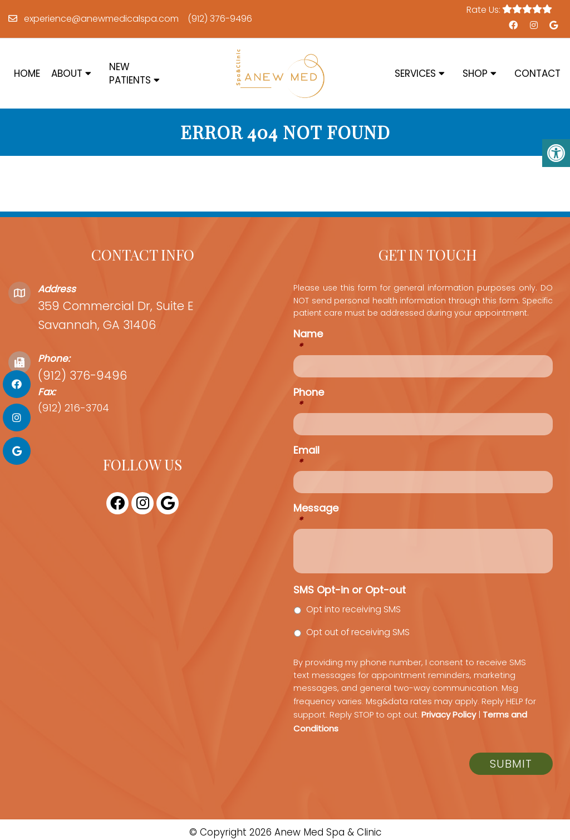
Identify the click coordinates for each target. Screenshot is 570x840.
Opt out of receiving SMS (358, 632)
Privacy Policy (448, 714)
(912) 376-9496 (220, 18)
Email (306, 456)
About (66, 73)
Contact (537, 73)
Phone (308, 398)
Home (27, 73)
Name (308, 339)
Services (415, 73)
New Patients (130, 73)
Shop (475, 73)
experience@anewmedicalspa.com (101, 18)
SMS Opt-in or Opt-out (349, 589)
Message (315, 514)
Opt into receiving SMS (353, 609)
